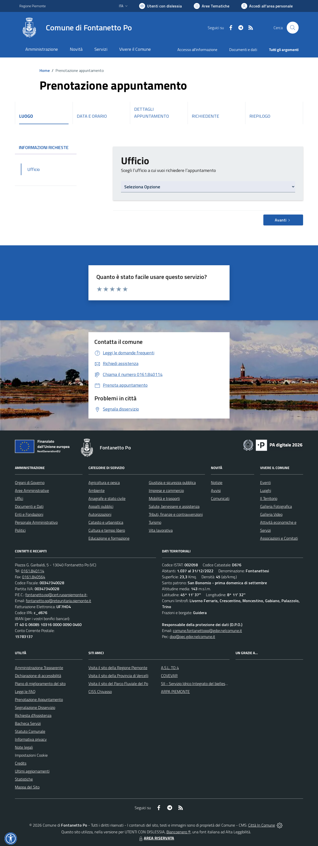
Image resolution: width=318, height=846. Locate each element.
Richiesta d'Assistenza (33, 715)
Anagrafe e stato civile (106, 498)
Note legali (24, 747)
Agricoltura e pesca (104, 482)
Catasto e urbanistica (105, 522)
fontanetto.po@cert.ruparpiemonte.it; (56, 595)
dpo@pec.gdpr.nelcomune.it (192, 636)
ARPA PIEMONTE (175, 691)
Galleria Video (271, 514)
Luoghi (265, 490)
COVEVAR (169, 676)
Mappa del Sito (27, 787)
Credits (20, 763)
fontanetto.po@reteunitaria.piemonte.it (58, 601)
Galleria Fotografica (276, 506)
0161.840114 (32, 571)
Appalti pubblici (100, 506)
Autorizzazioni (99, 514)
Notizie (216, 482)
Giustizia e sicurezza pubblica (172, 482)
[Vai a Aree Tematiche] (211, 6)
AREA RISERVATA (156, 838)
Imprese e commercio (166, 490)
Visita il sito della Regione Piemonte (117, 668)
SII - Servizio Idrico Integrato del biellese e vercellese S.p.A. (209, 684)
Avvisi (216, 490)
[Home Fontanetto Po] (75, 27)
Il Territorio (268, 498)
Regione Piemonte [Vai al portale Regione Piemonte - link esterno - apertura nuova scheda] (32, 5)
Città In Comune (261, 825)
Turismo (155, 522)
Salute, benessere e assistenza (174, 506)
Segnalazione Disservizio (35, 707)
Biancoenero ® (178, 832)
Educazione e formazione (108, 538)
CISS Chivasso (100, 691)
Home (45, 70)
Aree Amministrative (32, 490)
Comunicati (220, 498)
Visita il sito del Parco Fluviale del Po (118, 684)
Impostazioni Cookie (31, 755)
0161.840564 (33, 577)
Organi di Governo (29, 482)
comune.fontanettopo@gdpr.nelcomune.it (207, 631)
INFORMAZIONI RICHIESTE (46, 147)
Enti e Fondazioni (29, 514)
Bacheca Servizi (28, 723)
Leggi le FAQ (25, 691)
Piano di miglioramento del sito (40, 684)
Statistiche (24, 779)
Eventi (265, 482)
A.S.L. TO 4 (170, 668)
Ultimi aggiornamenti (32, 771)
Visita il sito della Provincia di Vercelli (118, 676)
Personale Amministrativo (36, 522)
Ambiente (96, 490)
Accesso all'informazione (197, 50)
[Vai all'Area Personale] (267, 6)
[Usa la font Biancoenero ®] (160, 6)
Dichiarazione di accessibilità (38, 676)
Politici (20, 530)
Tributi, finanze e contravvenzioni (176, 514)
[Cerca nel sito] (293, 28)
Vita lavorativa (161, 530)
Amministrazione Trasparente (39, 668)
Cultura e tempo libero (106, 530)
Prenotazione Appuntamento (39, 699)
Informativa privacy (31, 739)
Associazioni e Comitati (279, 538)
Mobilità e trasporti (164, 498)
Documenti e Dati (29, 506)
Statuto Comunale (30, 731)
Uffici (19, 498)
